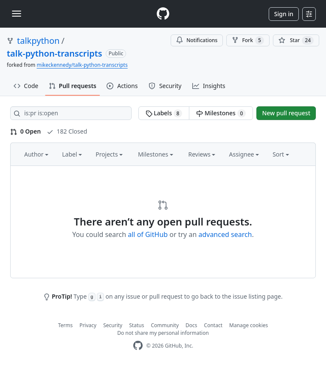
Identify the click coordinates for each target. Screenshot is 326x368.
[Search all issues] (71, 113)
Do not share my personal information (163, 333)
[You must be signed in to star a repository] (296, 40)
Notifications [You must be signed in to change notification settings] (196, 40)
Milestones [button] (155, 154)
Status (136, 325)
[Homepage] (163, 14)
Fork (248, 40)
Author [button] (36, 154)
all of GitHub (148, 234)
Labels (164, 113)
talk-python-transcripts (54, 53)
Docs (191, 325)
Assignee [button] (244, 154)
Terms (65, 325)
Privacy (87, 325)
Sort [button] (281, 154)
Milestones (221, 113)
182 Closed (67, 131)
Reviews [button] (201, 154)
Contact (213, 325)
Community (165, 325)
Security (112, 325)
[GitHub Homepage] (138, 345)
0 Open (25, 131)
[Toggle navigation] (16, 13)
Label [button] (72, 154)
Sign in (283, 14)
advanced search (225, 234)
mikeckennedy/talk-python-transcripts (82, 64)
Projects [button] (109, 154)
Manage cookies (248, 325)
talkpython (38, 40)
